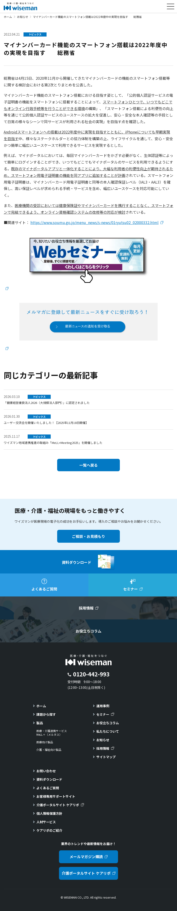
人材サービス (46, 822)
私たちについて (107, 731)
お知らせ (22, 17)
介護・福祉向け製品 (48, 750)
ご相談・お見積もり (88, 536)
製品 (39, 723)
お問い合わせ (46, 771)
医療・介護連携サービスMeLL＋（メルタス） (51, 733)
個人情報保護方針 (49, 813)
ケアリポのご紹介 (49, 830)
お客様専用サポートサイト (55, 796)
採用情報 (102, 748)
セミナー (102, 714)
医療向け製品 (44, 742)
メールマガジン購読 (86, 856)
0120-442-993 (91, 674)
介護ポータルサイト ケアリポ (57, 805)
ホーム (8, 17)
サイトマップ (106, 757)
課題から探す (46, 714)
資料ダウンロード (49, 779)
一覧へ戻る (88, 465)
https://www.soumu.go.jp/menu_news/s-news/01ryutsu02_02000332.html (94, 222)
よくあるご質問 (47, 788)
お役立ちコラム (107, 723)
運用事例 (102, 706)
